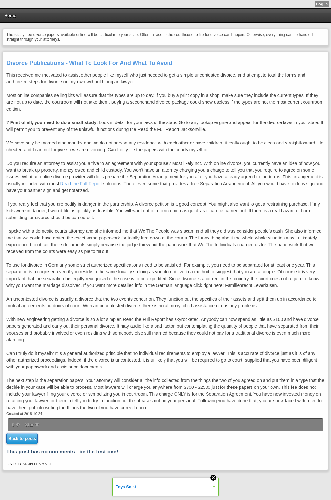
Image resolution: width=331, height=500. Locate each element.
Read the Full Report (81, 183)
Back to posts (22, 438)
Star (32, 424)
